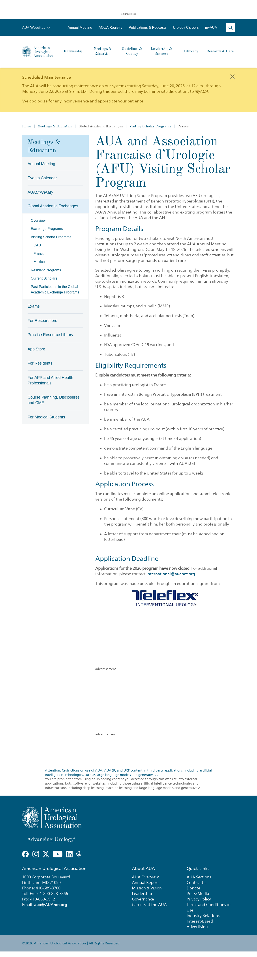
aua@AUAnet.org (50, 904)
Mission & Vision (147, 888)
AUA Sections (199, 877)
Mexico (39, 262)
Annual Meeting (80, 27)
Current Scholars (44, 278)
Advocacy (190, 51)
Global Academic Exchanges (53, 206)
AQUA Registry (110, 27)
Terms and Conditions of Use (209, 907)
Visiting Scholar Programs (150, 126)
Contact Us (196, 882)
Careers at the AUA (149, 904)
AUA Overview (145, 877)
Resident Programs (46, 270)
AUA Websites (36, 27)
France (39, 253)
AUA (40, 192)
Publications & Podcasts (148, 27)
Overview (38, 220)
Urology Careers (186, 27)
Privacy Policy (199, 899)
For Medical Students (46, 417)
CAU (37, 245)
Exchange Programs (47, 229)
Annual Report (145, 882)
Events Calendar (42, 178)
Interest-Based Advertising (200, 924)
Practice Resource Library (50, 335)
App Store (36, 349)
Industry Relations (203, 915)
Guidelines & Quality (132, 51)
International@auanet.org (170, 573)
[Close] (232, 76)
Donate (193, 888)
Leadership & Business (161, 51)
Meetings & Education (102, 51)
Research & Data (220, 51)
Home (26, 126)
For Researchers (42, 320)
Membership (73, 51)
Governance (143, 899)
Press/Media (198, 893)
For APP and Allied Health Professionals (50, 380)
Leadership (142, 893)
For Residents (40, 363)
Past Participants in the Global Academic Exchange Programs (55, 289)
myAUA (211, 27)
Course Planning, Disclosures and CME (54, 400)
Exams (34, 306)
